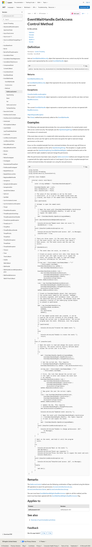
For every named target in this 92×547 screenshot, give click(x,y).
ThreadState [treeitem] (7, 243)
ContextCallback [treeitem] (8, 68)
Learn (29, 13)
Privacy (39, 546)
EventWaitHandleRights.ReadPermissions (52, 493)
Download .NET (84, 7)
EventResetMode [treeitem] (8, 75)
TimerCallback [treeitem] (7, 256)
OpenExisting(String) (65, 130)
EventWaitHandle (58, 61)
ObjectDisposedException (35, 115)
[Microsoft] (3, 2)
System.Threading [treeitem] (8, 23)
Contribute (31, 546)
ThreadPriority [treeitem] (7, 233)
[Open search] (83, 2)
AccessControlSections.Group (59, 489)
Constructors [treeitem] (8, 85)
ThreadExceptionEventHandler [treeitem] (12, 217)
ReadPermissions (32, 99)
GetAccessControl (63, 157)
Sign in (88, 2)
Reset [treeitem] (7, 98)
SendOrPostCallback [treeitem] (9, 190)
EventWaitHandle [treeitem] (9, 81)
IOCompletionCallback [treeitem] (10, 124)
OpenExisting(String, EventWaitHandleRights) (52, 150)
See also (31, 42)
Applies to (31, 39)
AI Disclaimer (5, 546)
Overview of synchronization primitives (43, 520)
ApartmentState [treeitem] (8, 30)
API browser (42, 13)
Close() (32, 117)
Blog (24, 546)
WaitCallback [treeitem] (7, 263)
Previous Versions (15, 546)
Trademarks (74, 546)
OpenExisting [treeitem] (10, 95)
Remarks (31, 37)
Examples (31, 35)
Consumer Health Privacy (51, 546)
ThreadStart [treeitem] (7, 237)
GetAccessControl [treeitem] (11, 91)
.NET (35, 13)
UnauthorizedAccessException (36, 94)
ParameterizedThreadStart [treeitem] (11, 164)
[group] (58, 322)
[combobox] (12, 15)
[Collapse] (22, 12)
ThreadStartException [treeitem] (9, 240)
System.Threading (40, 51)
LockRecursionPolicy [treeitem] (9, 141)
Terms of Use (64, 546)
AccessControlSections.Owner (36, 489)
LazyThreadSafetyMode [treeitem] (10, 131)
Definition (31, 32)
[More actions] (87, 13)
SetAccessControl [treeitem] (11, 105)
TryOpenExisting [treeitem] (10, 108)
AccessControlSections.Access (62, 487)
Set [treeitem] (7, 101)
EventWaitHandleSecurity (40, 58)
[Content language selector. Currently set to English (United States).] (9, 541)
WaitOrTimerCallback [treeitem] (9, 278)
